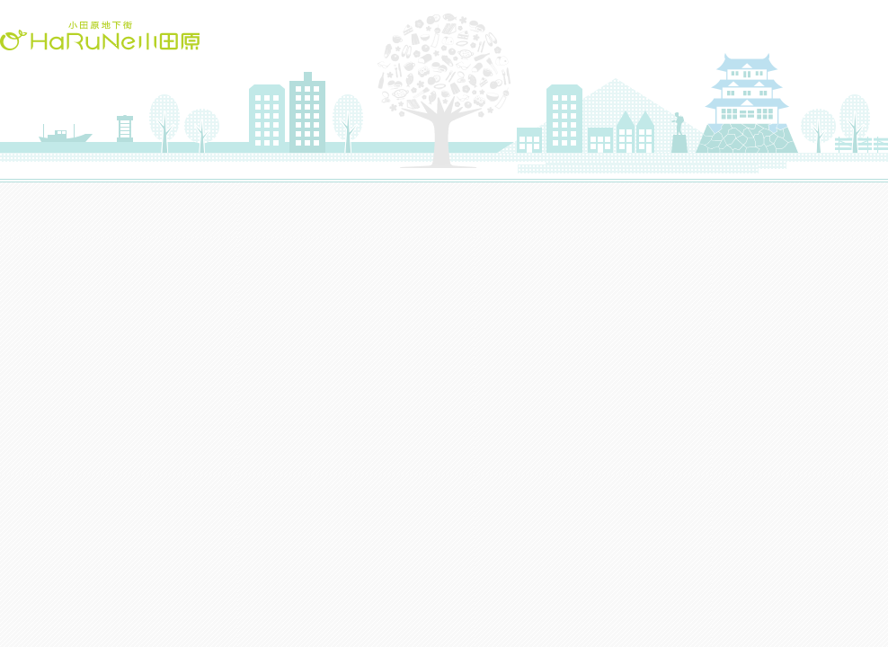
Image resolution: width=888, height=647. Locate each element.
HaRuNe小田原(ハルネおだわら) (100, 35)
